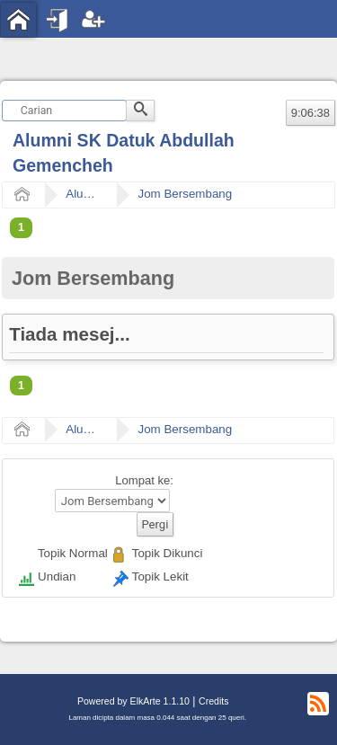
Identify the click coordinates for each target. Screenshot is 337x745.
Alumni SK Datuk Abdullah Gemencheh (84, 193)
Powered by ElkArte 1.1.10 (133, 701)
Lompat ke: (144, 480)
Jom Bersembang (184, 193)
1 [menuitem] (21, 227)
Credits (213, 701)
